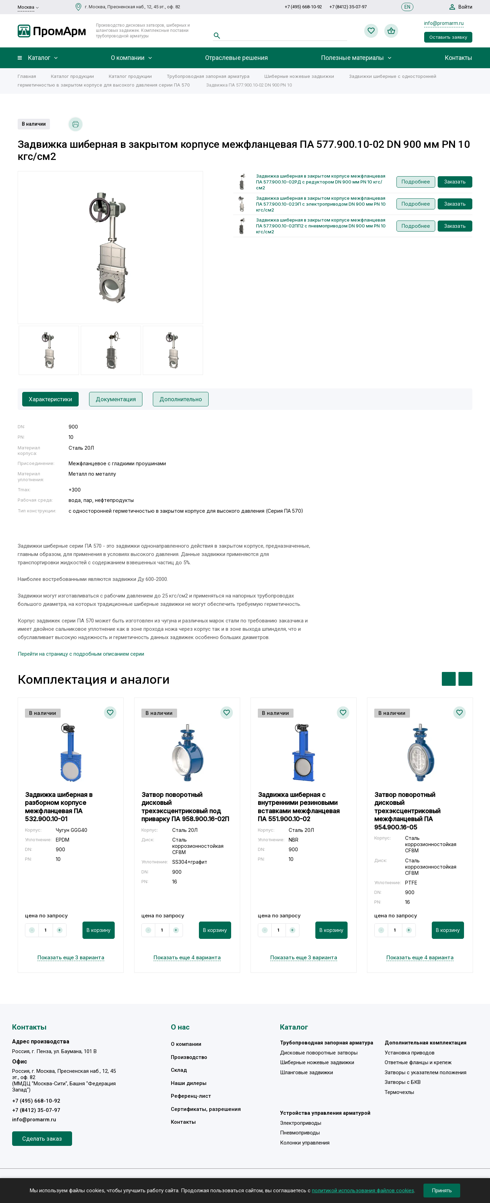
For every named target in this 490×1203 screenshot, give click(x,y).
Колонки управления (305, 1143)
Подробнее (416, 182)
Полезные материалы (352, 58)
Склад (179, 1070)
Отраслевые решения (236, 58)
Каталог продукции (72, 76)
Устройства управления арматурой (325, 1113)
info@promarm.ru (444, 23)
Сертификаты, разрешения (206, 1109)
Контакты (458, 58)
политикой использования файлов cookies (363, 1190)
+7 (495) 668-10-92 (303, 6)
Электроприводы (300, 1123)
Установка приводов (410, 1053)
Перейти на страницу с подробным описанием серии (81, 654)
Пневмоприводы (300, 1133)
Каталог (39, 58)
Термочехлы (399, 1092)
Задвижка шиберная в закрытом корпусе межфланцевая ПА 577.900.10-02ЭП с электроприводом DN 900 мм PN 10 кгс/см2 (321, 204)
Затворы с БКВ (403, 1082)
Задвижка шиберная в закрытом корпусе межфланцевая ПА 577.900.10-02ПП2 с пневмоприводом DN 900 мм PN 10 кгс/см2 (321, 225)
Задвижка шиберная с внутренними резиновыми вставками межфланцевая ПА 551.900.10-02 (299, 807)
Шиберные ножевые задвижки (299, 76)
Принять (442, 1190)
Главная (27, 76)
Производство (189, 1057)
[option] (110, 247)
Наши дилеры (189, 1083)
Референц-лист (191, 1096)
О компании (128, 58)
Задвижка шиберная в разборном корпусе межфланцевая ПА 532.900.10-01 (59, 807)
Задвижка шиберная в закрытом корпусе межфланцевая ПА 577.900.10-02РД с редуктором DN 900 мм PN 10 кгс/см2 (320, 181)
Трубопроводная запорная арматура (208, 76)
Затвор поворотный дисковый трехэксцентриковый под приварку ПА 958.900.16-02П (185, 807)
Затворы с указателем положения (425, 1072)
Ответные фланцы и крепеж (418, 1062)
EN (407, 7)
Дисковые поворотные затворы (319, 1053)
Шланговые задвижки (306, 1072)
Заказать (455, 182)
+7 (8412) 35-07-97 (348, 6)
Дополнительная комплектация (425, 1043)
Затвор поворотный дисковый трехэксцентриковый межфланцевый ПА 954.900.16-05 (407, 811)
